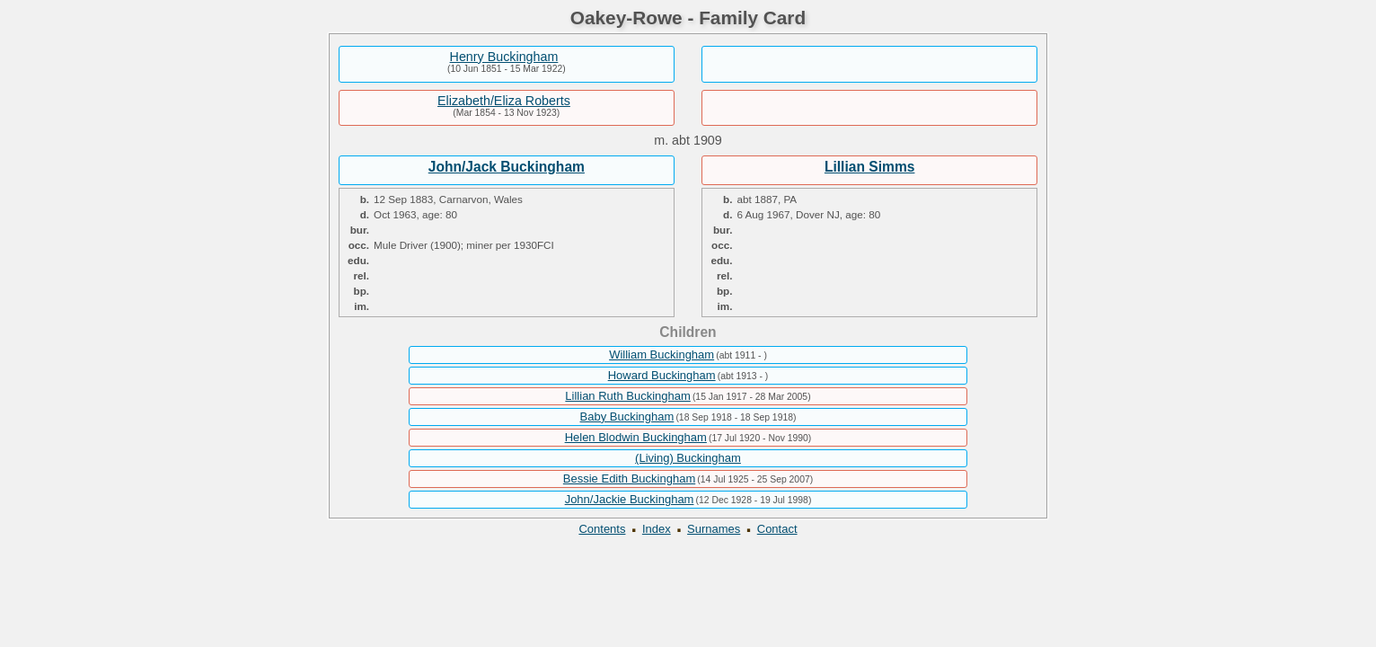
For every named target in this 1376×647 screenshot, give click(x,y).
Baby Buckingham (627, 416)
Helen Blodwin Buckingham (636, 437)
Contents (601, 529)
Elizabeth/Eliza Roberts (503, 100)
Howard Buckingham (662, 375)
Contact (777, 529)
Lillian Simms (870, 166)
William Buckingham (661, 354)
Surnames (713, 529)
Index (656, 529)
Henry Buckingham (504, 56)
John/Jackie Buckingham (629, 499)
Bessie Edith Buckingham (629, 478)
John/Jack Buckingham (506, 166)
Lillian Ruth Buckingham (627, 396)
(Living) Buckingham (688, 458)
